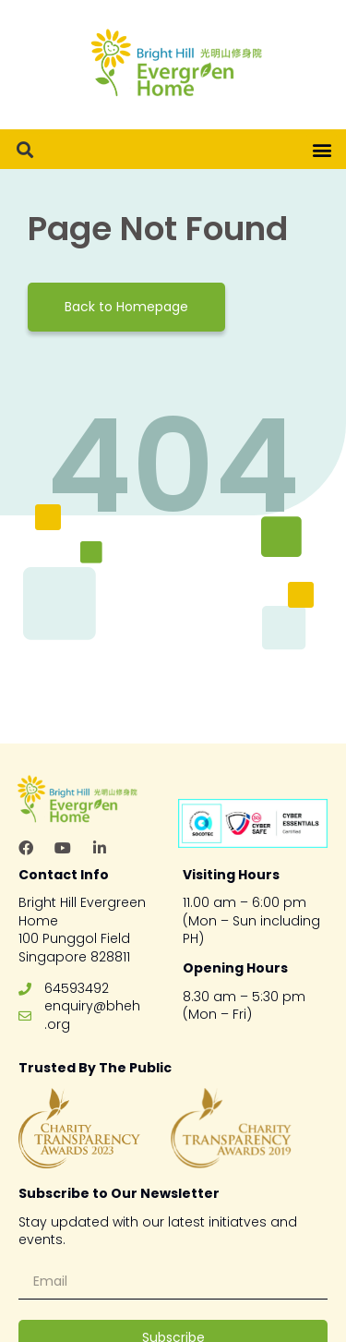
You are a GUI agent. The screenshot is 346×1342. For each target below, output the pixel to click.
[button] (24, 149)
